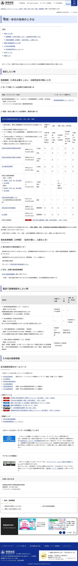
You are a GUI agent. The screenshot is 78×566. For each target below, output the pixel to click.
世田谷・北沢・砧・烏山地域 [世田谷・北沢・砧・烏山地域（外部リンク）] (12, 180)
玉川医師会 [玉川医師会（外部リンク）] (6, 379)
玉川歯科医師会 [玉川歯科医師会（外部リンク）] (8, 384)
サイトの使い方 (22, 546)
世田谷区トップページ (7, 9)
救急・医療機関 (39, 9)
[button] (22, 3)
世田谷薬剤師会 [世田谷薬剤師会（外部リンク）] (8, 386)
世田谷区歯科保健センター (10, 197)
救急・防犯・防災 (29, 9)
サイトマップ (67, 546)
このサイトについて (8, 546)
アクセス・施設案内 (46, 3)
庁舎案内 (33, 556)
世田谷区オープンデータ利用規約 (30, 441)
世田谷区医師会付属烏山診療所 (11, 157)
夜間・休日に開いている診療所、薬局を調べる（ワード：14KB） (30, 403)
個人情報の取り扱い (35, 546)
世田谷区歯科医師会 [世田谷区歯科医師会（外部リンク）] (9, 381)
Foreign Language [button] (33, 3)
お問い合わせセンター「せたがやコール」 (63, 552)
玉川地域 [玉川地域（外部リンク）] (6, 183)
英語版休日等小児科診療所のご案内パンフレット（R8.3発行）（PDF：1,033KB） (35, 410)
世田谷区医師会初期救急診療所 (11, 148)
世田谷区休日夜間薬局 (8, 208)
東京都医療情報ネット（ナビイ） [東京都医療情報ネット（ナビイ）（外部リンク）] (64, 100)
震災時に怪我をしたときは (13, 506)
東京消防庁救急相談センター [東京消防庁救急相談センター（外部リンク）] (20, 264)
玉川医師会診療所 (7, 166)
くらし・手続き (18, 9)
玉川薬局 (4, 214)
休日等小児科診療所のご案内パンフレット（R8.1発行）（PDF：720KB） (32, 398)
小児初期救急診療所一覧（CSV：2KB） (25, 408)
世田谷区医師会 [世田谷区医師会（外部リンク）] (8, 376)
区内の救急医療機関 (9, 419)
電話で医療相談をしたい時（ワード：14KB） (24, 405)
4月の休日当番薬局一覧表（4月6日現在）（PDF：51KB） (50, 220)
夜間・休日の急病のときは (13, 509)
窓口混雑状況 (59, 3)
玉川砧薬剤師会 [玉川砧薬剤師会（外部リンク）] (8, 389)
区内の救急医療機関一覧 (9, 274)
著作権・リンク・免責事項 (54, 468)
